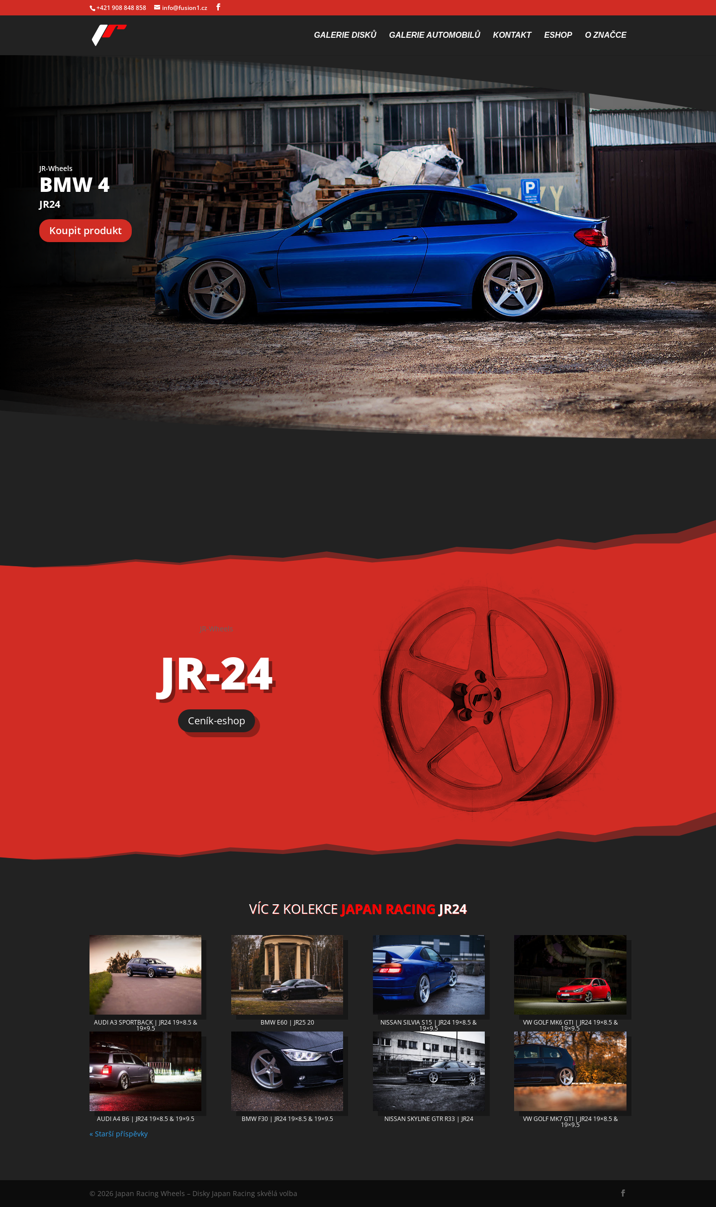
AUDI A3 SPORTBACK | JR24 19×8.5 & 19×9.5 (145, 1025)
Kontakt (512, 35)
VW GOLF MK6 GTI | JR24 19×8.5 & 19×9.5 (570, 1025)
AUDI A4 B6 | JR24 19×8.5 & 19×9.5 (145, 1119)
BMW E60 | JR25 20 (287, 1022)
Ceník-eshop (216, 720)
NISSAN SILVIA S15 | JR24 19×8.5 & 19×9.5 (428, 1025)
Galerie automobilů (434, 35)
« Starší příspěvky (119, 1133)
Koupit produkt (85, 230)
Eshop (558, 35)
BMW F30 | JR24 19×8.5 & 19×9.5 (287, 1119)
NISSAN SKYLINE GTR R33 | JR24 (428, 1119)
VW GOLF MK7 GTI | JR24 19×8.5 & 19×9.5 (570, 1122)
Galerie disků (345, 35)
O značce (605, 35)
